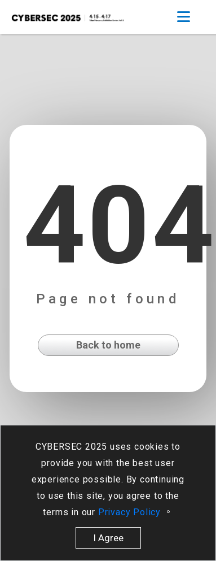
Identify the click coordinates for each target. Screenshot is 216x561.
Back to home (108, 345)
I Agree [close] (108, 537)
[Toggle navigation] (183, 17)
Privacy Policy (131, 512)
